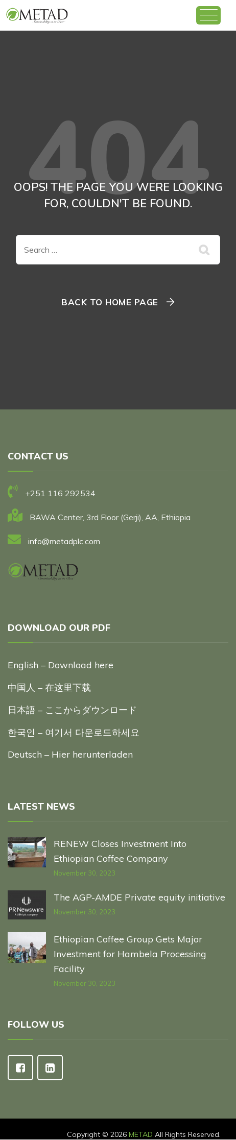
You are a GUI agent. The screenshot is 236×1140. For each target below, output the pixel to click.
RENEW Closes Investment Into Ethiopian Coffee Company (120, 851)
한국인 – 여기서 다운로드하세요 (73, 732)
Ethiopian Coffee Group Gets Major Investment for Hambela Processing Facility (130, 954)
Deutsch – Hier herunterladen (70, 754)
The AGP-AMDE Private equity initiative (139, 897)
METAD (141, 1134)
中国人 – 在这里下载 (49, 687)
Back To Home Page (109, 302)
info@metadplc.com (64, 541)
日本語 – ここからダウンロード (72, 710)
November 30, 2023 (84, 873)
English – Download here (62, 665)
